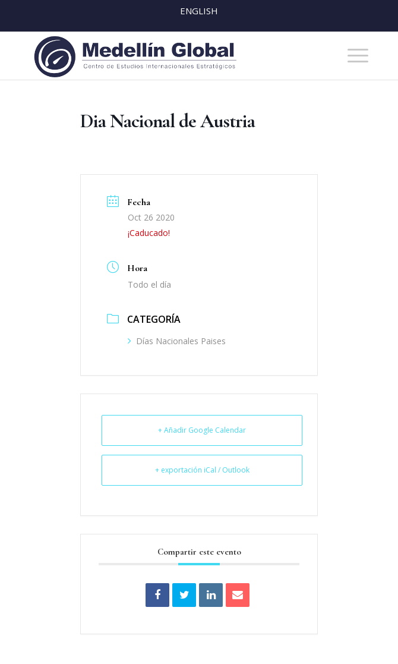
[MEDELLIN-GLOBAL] (165, 56)
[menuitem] (352, 56)
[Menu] (352, 56)
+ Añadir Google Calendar (202, 430)
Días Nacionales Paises (177, 341)
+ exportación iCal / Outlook (202, 470)
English (199, 11)
